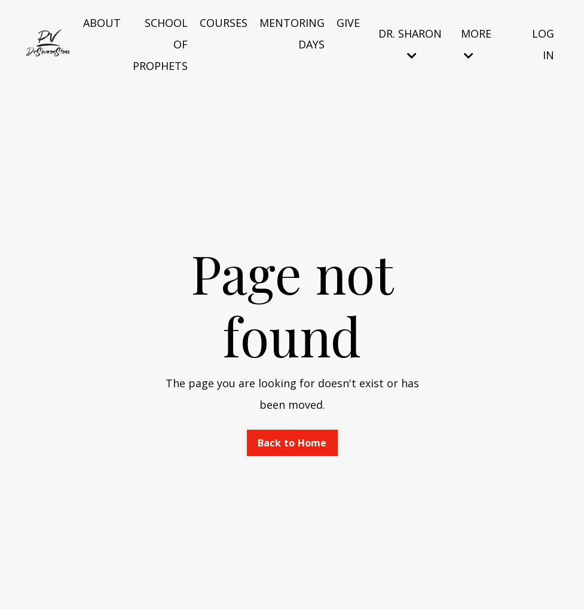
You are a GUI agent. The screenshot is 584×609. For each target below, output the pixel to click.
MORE (476, 43)
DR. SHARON (410, 43)
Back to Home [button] (292, 442)
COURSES (223, 23)
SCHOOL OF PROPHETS (160, 44)
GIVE (348, 23)
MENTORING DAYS (292, 33)
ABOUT (102, 23)
